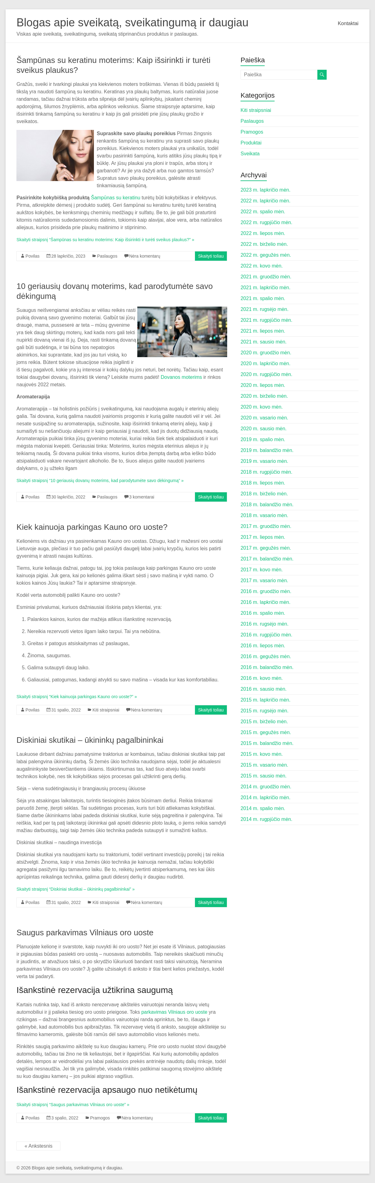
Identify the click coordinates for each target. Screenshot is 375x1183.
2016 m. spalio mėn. (262, 613)
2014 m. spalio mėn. (262, 808)
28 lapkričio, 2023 (68, 256)
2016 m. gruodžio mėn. (265, 591)
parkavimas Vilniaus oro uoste (174, 1012)
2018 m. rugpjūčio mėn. (266, 472)
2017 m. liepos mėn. (262, 537)
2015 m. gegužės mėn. (265, 732)
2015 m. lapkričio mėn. (265, 699)
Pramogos (100, 1117)
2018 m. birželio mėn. (264, 493)
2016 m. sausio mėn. (263, 689)
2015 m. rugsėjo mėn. (264, 710)
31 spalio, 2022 (66, 709)
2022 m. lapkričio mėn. (265, 200)
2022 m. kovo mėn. (261, 265)
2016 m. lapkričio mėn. (265, 602)
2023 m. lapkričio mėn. (265, 190)
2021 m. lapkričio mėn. (265, 287)
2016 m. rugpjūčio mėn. (266, 634)
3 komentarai (141, 496)
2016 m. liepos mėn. (262, 645)
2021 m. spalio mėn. (262, 298)
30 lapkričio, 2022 (68, 496)
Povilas (32, 256)
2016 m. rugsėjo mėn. (264, 624)
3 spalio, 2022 (64, 1117)
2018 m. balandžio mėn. (266, 504)
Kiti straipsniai (105, 709)
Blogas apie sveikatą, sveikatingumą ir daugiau (132, 22)
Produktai (251, 142)
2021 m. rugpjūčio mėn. (266, 320)
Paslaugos (107, 256)
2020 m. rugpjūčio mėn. (266, 374)
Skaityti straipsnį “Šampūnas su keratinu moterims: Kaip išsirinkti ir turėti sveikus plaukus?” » (105, 239)
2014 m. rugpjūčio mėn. (266, 819)
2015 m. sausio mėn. (263, 775)
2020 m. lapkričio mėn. (265, 363)
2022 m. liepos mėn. (262, 233)
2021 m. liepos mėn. (262, 331)
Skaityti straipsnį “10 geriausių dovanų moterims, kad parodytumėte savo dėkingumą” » (99, 480)
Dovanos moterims (181, 377)
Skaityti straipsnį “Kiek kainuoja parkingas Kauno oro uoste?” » (76, 696)
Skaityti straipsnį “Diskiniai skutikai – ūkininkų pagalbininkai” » (75, 889)
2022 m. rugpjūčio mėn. (266, 222)
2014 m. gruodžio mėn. (265, 786)
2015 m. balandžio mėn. (266, 743)
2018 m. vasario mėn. (264, 515)
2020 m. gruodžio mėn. (265, 352)
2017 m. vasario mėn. (264, 580)
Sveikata (249, 153)
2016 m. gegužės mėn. (265, 656)
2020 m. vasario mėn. (264, 417)
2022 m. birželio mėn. (264, 244)
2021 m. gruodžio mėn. (265, 276)
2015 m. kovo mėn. (261, 754)
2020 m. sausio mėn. (263, 428)
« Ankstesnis (38, 1146)
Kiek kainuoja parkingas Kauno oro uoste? (91, 527)
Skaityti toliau (210, 256)
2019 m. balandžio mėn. (266, 450)
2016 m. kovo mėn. (261, 678)
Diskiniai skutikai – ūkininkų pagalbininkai (89, 740)
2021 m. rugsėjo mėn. (264, 309)
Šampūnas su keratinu (115, 197)
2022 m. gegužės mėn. (265, 255)
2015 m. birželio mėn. (264, 721)
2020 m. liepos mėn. (262, 385)
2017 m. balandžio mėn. (266, 558)
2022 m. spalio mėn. (262, 211)
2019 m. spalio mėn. (262, 439)
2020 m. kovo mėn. (261, 407)
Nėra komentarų (144, 256)
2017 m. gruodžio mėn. (265, 526)
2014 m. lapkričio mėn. (265, 797)
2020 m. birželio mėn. (264, 396)
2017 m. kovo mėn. (261, 569)
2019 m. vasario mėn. (264, 461)
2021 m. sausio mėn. (263, 341)
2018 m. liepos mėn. (262, 482)
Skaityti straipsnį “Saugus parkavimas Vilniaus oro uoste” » (72, 1104)
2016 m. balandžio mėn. (266, 667)
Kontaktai (348, 23)
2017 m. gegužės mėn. (265, 548)
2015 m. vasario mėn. (264, 765)
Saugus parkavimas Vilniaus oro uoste (84, 932)
